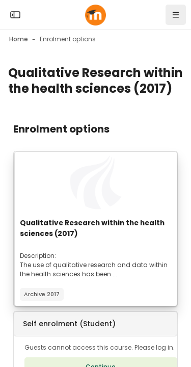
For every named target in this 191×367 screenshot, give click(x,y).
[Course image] (96, 182)
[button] (95, 324)
